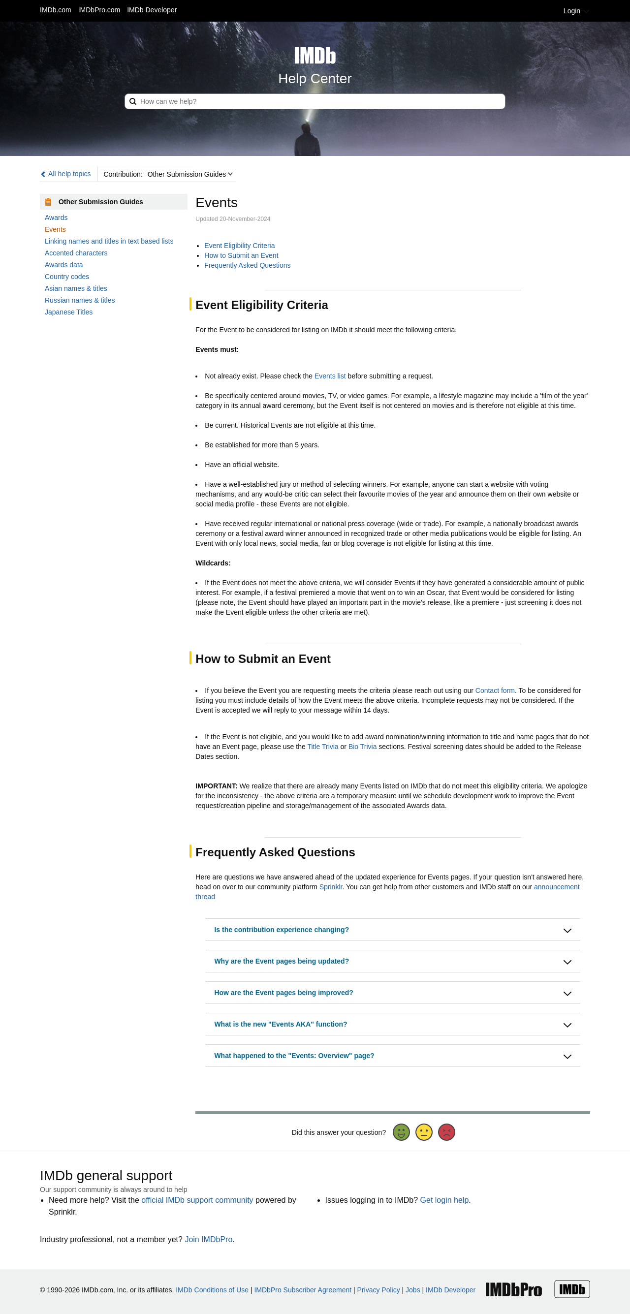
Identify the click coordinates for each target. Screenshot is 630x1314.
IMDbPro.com (99, 10)
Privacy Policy (378, 1290)
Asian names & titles (76, 288)
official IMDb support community (197, 1200)
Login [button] (577, 11)
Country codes (67, 277)
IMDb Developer (152, 10)
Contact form (495, 690)
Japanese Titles (69, 312)
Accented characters (76, 253)
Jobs (413, 1290)
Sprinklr (331, 887)
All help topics (65, 174)
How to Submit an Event (241, 255)
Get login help (444, 1200)
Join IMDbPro (208, 1239)
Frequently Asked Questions (247, 265)
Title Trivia (322, 747)
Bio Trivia (362, 747)
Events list (330, 376)
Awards (56, 217)
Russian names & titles (80, 300)
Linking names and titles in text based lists (109, 241)
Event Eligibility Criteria (239, 246)
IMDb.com (55, 10)
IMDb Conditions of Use (212, 1290)
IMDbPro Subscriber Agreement (302, 1290)
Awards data (64, 265)
